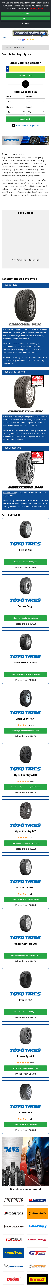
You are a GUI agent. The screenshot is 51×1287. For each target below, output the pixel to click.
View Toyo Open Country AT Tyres (25, 731)
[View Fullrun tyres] (13, 1239)
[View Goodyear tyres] (13, 1253)
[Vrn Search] (25, 69)
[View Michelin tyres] (13, 1266)
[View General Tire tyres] (37, 1239)
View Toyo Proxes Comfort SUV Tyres (25, 956)
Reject (25, 18)
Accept (25, 13)
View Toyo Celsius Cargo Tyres (25, 618)
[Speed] (35, 112)
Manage (25, 23)
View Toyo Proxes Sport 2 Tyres (25, 1068)
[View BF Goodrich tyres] (37, 1200)
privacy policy (36, 8)
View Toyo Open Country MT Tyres (25, 843)
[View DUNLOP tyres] (13, 1226)
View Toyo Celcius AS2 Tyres (25, 562)
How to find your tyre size (27, 125)
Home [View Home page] (6, 47)
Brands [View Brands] (15, 47)
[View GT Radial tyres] (37, 1253)
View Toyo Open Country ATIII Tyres (25, 787)
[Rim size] (15, 112)
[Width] (15, 101)
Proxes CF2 (12, 330)
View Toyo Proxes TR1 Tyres (25, 1124)
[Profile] (35, 101)
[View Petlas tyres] (13, 1279)
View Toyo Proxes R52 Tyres (26, 1012)
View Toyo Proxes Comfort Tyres (25, 899)
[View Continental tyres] (37, 1213)
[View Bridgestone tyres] (13, 1213)
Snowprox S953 (9, 492)
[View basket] (42, 35)
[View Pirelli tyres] (37, 1279)
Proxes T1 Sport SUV (36, 433)
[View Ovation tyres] (37, 1266)
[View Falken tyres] (37, 1226)
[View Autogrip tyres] (13, 1200)
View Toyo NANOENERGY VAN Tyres (25, 674)
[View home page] (31, 33)
